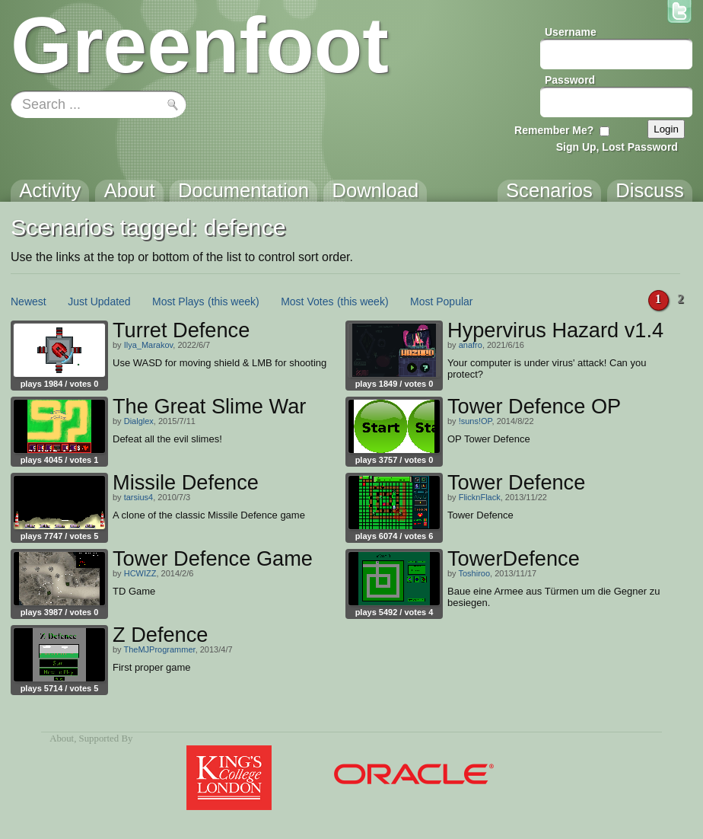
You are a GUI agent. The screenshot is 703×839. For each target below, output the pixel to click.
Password (570, 80)
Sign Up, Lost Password (617, 147)
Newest (28, 301)
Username (570, 32)
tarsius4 (139, 497)
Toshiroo (474, 573)
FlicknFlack (480, 497)
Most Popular (441, 301)
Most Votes (307, 301)
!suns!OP (475, 421)
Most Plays (178, 301)
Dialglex (139, 421)
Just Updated (99, 301)
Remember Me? (553, 130)
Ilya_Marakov (148, 344)
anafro (470, 344)
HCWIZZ (140, 573)
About (61, 738)
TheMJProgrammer (159, 649)
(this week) (233, 301)
